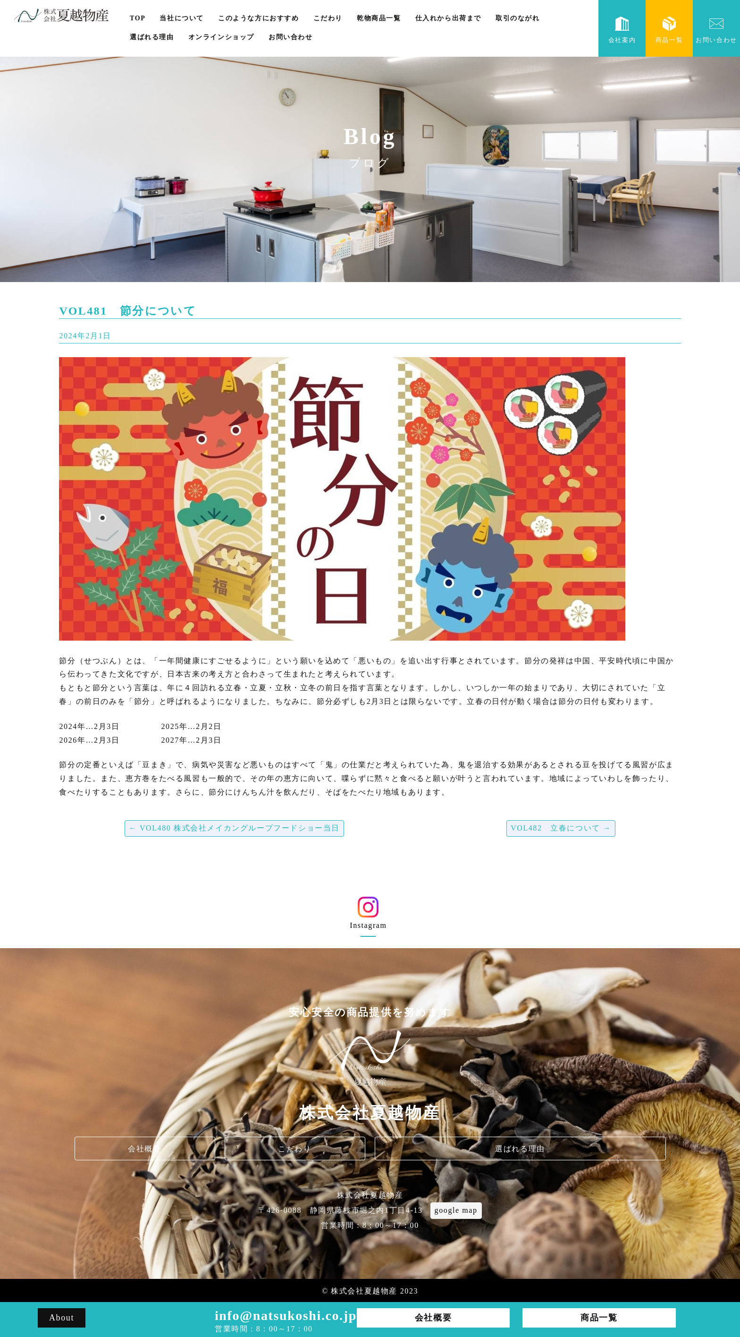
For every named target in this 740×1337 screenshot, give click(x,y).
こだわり (328, 18)
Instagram (368, 916)
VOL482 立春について (561, 828)
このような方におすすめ (258, 18)
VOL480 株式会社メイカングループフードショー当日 (234, 828)
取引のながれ (518, 18)
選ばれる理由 (152, 37)
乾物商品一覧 (379, 18)
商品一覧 (669, 30)
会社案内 (622, 30)
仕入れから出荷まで (448, 18)
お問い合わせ (291, 37)
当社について (182, 18)
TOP (137, 18)
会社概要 (144, 1149)
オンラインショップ (221, 37)
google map (456, 1210)
